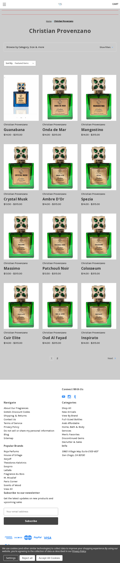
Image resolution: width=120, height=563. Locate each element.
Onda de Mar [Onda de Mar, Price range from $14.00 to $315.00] (54, 129)
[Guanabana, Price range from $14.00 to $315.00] (21, 97)
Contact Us (10, 419)
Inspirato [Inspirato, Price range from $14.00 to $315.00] (89, 337)
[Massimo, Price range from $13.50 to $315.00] (21, 236)
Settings (11, 558)
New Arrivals (69, 411)
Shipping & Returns (15, 415)
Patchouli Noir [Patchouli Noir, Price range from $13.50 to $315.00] (55, 268)
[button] (60, 47)
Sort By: (9, 63)
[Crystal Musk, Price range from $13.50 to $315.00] (21, 167)
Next (112, 358)
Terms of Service (13, 423)
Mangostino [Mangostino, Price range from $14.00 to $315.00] (92, 129)
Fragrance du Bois (14, 473)
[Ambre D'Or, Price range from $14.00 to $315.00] (60, 167)
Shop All (66, 408)
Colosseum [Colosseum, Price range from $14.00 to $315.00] (91, 268)
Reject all (27, 558)
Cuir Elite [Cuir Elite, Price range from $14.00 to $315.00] (12, 337)
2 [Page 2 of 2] (57, 358)
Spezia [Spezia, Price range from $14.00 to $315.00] (87, 199)
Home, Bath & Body (73, 426)
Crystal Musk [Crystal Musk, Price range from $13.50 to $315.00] (16, 199)
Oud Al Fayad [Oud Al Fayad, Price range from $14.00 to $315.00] (54, 337)
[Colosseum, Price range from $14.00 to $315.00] (99, 236)
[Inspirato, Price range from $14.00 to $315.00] (99, 305)
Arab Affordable (70, 423)
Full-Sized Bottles (72, 419)
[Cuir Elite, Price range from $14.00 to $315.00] (21, 305)
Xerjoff (7, 458)
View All (8, 488)
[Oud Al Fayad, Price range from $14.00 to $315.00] (60, 305)
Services (66, 430)
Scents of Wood (12, 485)
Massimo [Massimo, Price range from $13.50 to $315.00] (12, 268)
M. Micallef (10, 477)
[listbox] (25, 63)
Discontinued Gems (73, 438)
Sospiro (8, 466)
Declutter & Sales (72, 441)
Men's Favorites (71, 434)
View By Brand (70, 415)
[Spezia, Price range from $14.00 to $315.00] (99, 167)
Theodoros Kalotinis (15, 462)
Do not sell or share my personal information (29, 430)
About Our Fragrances (16, 408)
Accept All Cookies (49, 558)
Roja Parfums (11, 451)
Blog (6, 434)
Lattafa (7, 470)
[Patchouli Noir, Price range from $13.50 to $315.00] (60, 236)
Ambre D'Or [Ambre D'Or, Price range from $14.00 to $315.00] (53, 199)
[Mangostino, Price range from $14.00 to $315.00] (99, 97)
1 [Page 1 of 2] (51, 358)
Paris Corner (11, 481)
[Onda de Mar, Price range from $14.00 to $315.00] (60, 97)
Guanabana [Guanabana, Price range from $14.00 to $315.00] (14, 129)
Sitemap (8, 438)
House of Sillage (13, 455)
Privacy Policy (11, 426)
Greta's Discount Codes (17, 411)
